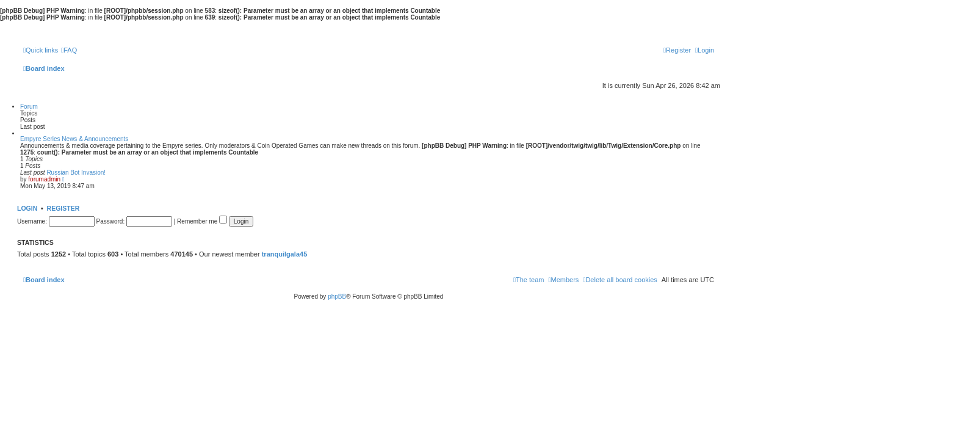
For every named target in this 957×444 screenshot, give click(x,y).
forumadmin (44, 179)
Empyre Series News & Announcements (74, 139)
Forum (29, 106)
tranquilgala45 (285, 254)
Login (27, 208)
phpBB (337, 296)
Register (63, 208)
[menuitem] (69, 50)
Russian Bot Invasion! (76, 172)
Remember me (202, 221)
